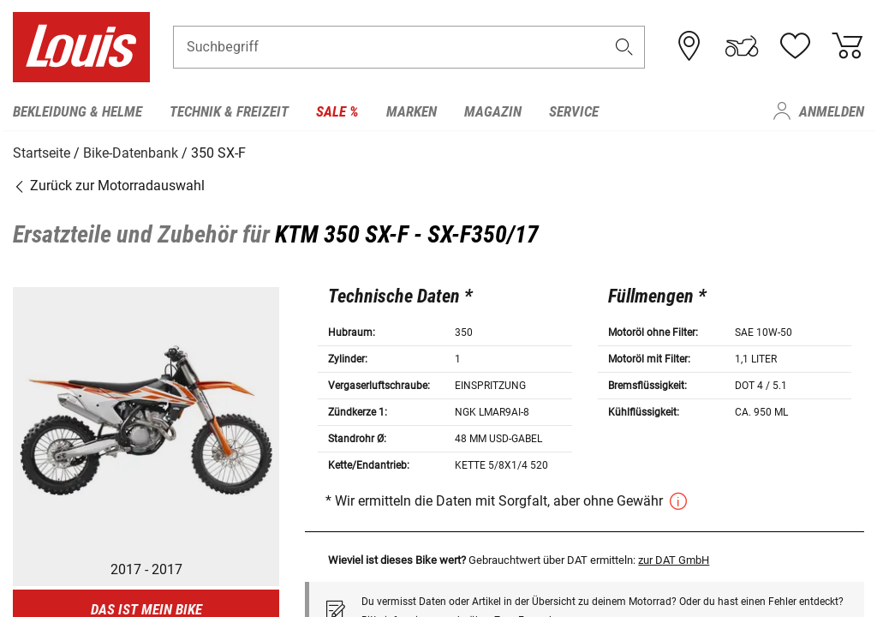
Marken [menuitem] (411, 111)
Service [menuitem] (574, 111)
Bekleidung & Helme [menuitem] (77, 111)
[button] (624, 48)
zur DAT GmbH (673, 558)
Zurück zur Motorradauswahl (109, 184)
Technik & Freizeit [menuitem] (229, 111)
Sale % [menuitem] (337, 111)
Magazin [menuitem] (493, 111)
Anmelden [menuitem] (831, 111)
